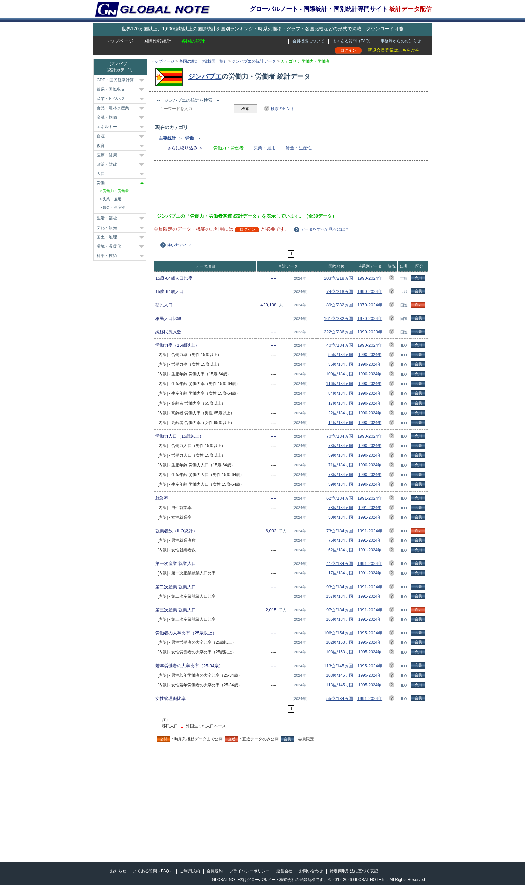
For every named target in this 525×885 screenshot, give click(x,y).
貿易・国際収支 (111, 89)
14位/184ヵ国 (340, 422)
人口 (101, 173)
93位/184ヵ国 (339, 586)
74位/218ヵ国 (339, 291)
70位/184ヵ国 (339, 436)
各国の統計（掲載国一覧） (203, 61)
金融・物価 (107, 117)
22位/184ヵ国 (340, 413)
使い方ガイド (179, 245)
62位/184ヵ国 (339, 498)
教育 (101, 145)
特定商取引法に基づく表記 (354, 871)
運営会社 (284, 871)
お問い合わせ (311, 871)
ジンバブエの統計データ (254, 61)
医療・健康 (107, 155)
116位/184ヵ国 (339, 383)
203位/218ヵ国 (338, 278)
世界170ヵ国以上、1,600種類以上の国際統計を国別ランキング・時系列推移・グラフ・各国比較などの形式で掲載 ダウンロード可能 (262, 28)
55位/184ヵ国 (340, 354)
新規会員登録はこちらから (394, 50)
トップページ (119, 41)
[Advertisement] (279, 186)
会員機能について (308, 41)
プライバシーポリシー (249, 871)
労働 (189, 138)
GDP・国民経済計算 (115, 80)
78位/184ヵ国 (340, 507)
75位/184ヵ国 (340, 540)
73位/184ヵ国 (340, 445)
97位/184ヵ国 (339, 609)
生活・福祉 (107, 218)
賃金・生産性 (299, 147)
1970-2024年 (369, 304)
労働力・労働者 (116, 191)
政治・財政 (107, 164)
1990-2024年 (369, 278)
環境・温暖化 (109, 246)
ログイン (348, 50)
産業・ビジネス (111, 98)
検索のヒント (283, 108)
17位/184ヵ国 (340, 403)
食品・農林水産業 (113, 108)
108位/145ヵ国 (339, 675)
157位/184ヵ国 (339, 596)
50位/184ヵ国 (340, 517)
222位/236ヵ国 (338, 331)
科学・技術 (107, 255)
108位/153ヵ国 (339, 652)
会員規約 (215, 871)
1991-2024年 (369, 498)
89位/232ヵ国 (339, 304)
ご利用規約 (190, 871)
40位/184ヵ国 (339, 345)
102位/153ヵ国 (339, 642)
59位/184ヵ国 (340, 455)
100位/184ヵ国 (339, 374)
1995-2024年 (369, 632)
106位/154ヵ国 (338, 632)
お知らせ (118, 871)
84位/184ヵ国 (340, 393)
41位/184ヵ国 (339, 563)
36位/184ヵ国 (340, 364)
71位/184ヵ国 (340, 465)
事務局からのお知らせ (401, 41)
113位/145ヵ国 (338, 665)
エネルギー (107, 126)
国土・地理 (107, 237)
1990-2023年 (369, 331)
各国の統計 (193, 41)
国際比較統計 (157, 41)
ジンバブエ (205, 76)
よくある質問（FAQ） (352, 41)
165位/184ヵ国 (339, 619)
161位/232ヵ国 (338, 318)
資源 (101, 136)
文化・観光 (107, 227)
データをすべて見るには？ (325, 229)
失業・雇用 (265, 147)
